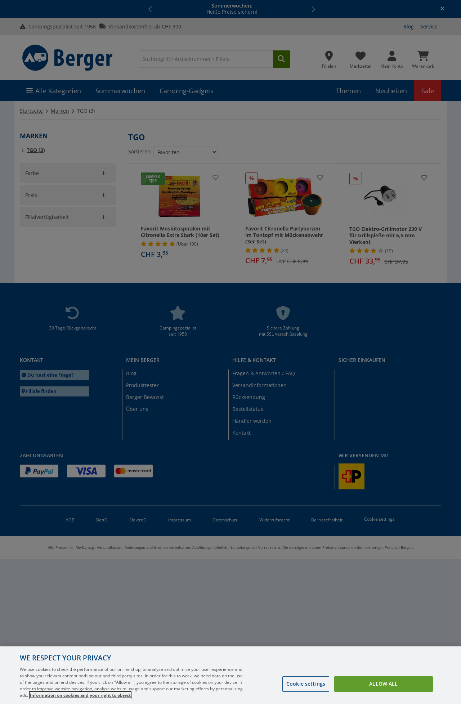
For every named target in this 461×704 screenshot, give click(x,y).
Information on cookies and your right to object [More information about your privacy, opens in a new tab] (80, 695)
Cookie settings (305, 683)
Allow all (383, 683)
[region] (230, 675)
